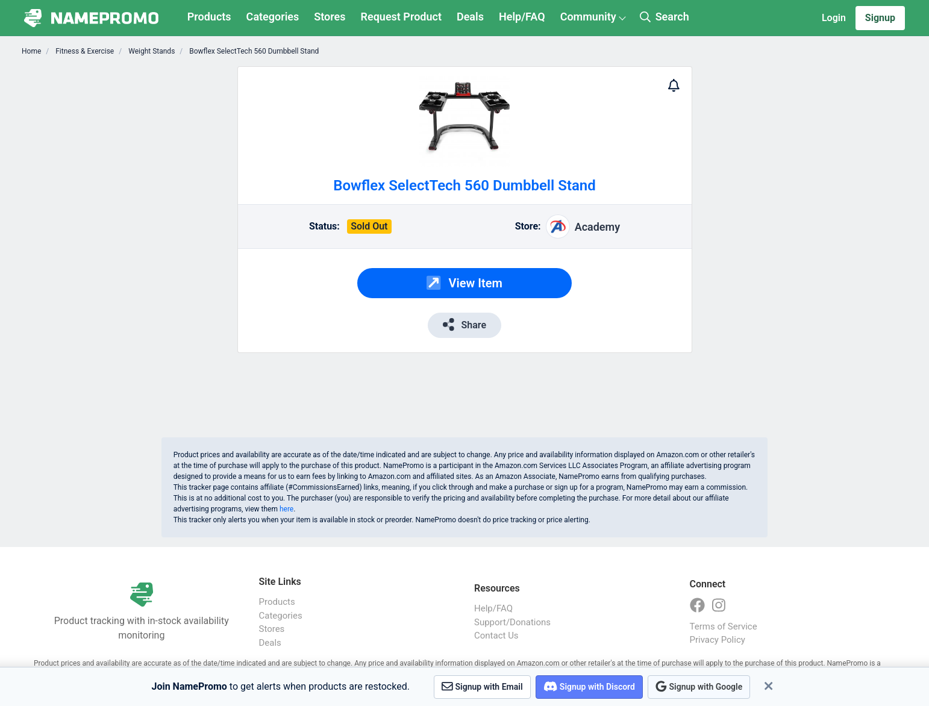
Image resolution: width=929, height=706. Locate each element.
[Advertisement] (152, 247)
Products (209, 16)
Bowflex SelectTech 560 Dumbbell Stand (253, 51)
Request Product (401, 16)
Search (664, 16)
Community (588, 16)
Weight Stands (151, 51)
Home (31, 51)
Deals (470, 16)
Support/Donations (512, 622)
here (286, 509)
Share (464, 324)
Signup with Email (482, 686)
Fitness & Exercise (84, 51)
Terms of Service (723, 626)
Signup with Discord (589, 686)
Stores (329, 16)
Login (834, 17)
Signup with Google (698, 686)
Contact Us (496, 635)
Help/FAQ (522, 16)
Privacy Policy (717, 639)
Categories (272, 16)
